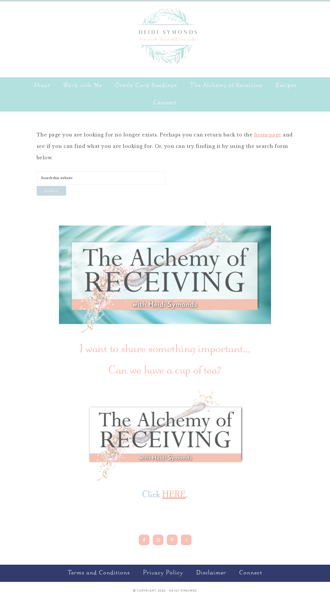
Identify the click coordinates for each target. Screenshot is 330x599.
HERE (174, 495)
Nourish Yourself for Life (165, 36)
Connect (250, 573)
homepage (267, 135)
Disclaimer (211, 573)
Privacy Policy (163, 573)
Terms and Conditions (99, 573)
